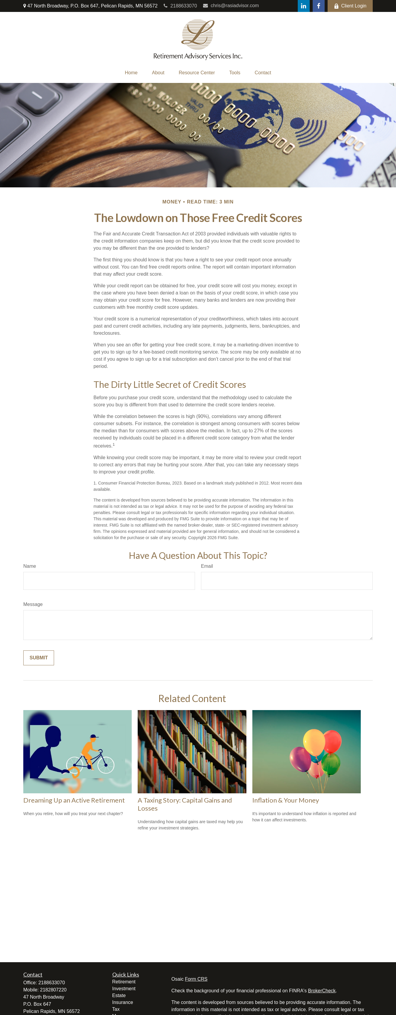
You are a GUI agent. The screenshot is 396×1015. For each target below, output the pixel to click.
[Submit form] (38, 657)
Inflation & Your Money (285, 800)
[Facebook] (319, 6)
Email (207, 566)
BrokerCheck (321, 990)
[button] (131, 72)
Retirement (124, 981)
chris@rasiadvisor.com (231, 5)
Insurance (122, 1002)
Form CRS (196, 979)
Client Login (350, 6)
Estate (119, 995)
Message (33, 604)
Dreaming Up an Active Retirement (74, 800)
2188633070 (180, 5)
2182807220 (53, 989)
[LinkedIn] (304, 6)
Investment (124, 988)
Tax (116, 1009)
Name (29, 566)
